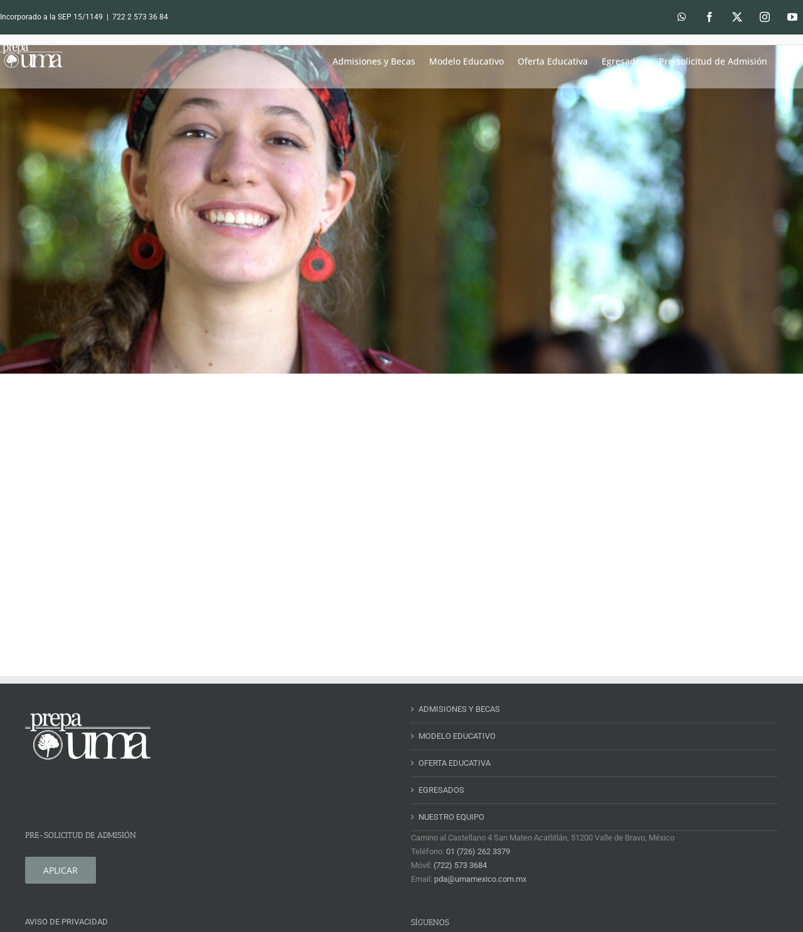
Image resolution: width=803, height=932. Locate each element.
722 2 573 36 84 (140, 17)
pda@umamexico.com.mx (480, 879)
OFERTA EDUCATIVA (454, 763)
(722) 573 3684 (460, 865)
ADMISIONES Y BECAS (459, 709)
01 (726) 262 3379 (478, 851)
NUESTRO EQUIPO (451, 817)
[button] (785, 61)
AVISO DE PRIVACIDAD (66, 921)
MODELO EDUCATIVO (457, 736)
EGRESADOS (441, 790)
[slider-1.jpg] (401, 209)
